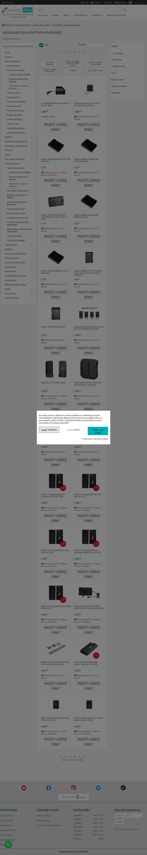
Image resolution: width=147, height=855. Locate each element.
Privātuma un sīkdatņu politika (95, 439)
